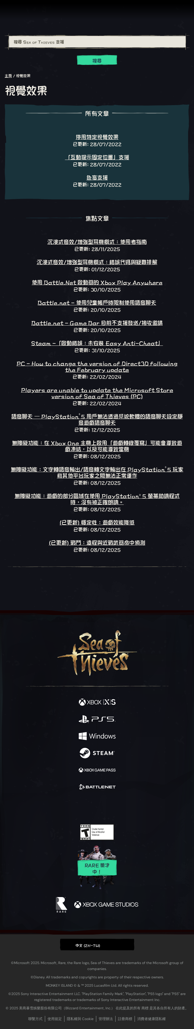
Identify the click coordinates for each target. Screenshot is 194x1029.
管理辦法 (106, 1018)
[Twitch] (79, 807)
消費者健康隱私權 (151, 1018)
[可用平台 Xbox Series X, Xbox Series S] (97, 702)
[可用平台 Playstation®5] (97, 719)
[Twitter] (65, 806)
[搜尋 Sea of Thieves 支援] (97, 41)
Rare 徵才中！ (97, 868)
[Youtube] (96, 807)
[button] (97, 944)
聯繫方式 (35, 1018)
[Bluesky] (138, 807)
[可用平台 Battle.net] (97, 787)
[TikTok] (126, 807)
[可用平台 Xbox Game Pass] (97, 770)
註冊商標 (125, 1018)
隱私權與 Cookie (80, 1018)
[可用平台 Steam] (97, 753)
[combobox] (97, 41)
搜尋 (97, 60)
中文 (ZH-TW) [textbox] (87, 945)
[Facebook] (54, 806)
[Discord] (114, 807)
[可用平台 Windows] (97, 736)
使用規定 (55, 1018)
